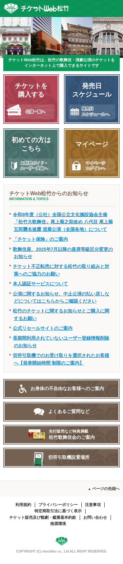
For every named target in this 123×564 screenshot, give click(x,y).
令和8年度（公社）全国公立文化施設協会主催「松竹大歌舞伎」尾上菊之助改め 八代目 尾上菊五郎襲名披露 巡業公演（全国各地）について (63, 222)
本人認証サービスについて (40, 283)
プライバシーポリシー (58, 504)
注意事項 (93, 504)
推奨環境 (58, 523)
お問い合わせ (95, 517)
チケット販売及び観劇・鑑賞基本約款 (42, 517)
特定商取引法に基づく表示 (58, 511)
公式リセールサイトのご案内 (42, 328)
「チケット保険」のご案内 (40, 239)
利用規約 (23, 504)
